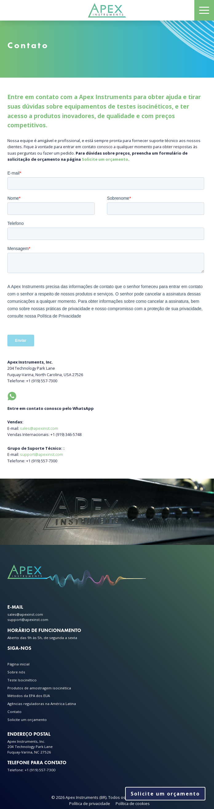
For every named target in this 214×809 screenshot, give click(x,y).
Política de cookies (133, 803)
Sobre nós (16, 672)
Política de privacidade (89, 803)
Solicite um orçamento (105, 159)
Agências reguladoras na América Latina (41, 703)
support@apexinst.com (41, 454)
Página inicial (18, 664)
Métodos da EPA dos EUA (28, 695)
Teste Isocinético (22, 680)
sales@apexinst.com (39, 428)
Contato (14, 711)
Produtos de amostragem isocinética (39, 688)
